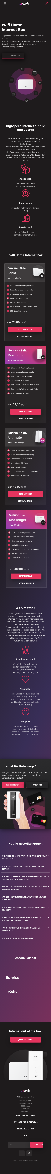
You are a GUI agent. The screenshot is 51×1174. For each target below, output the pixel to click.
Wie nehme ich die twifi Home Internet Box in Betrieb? (23, 867)
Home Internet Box (25, 1115)
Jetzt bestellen (13, 55)
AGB (25, 1136)
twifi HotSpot (12, 785)
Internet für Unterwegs (26, 1122)
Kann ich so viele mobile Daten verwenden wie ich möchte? (24, 898)
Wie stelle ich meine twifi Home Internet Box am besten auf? (24, 857)
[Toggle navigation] (5, 3)
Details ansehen (24, 336)
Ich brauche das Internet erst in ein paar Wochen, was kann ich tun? (21, 918)
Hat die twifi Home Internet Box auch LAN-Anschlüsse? (22, 929)
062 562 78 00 (25, 1109)
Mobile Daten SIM (25, 1129)
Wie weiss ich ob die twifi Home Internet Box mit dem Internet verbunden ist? (24, 877)
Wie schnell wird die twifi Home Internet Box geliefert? (23, 908)
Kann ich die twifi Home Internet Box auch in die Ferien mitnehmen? (25, 888)
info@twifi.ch (25, 1111)
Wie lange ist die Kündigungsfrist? (18, 938)
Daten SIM (37, 785)
